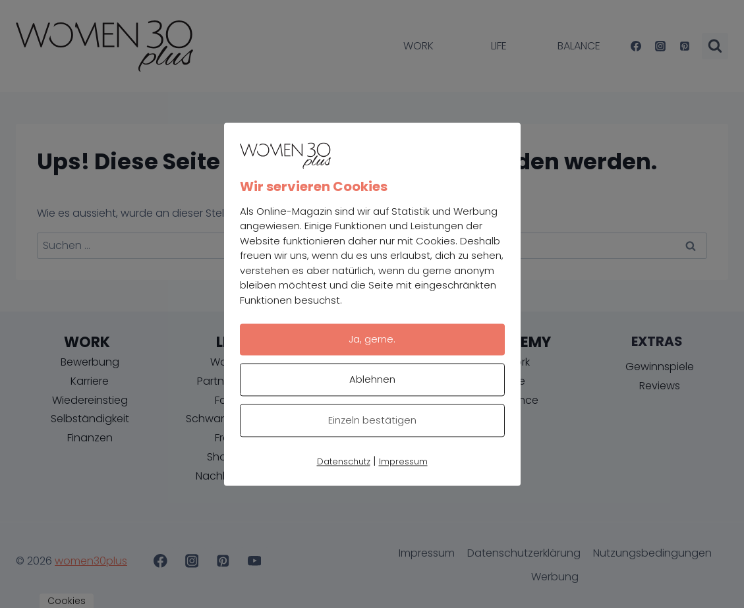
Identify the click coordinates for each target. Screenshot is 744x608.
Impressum (403, 461)
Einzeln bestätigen (372, 420)
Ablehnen (372, 379)
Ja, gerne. (372, 339)
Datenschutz (343, 461)
